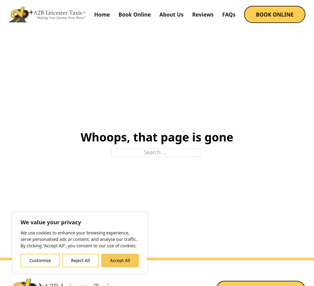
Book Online (134, 14)
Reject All (80, 260)
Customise (40, 260)
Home (102, 14)
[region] (79, 243)
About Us (171, 14)
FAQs (229, 14)
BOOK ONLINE (274, 14)
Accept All (120, 260)
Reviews (203, 14)
